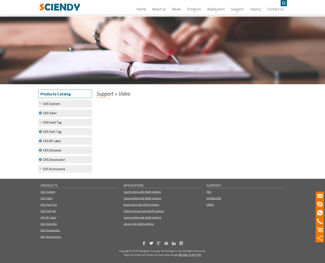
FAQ (208, 192)
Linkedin (173, 243)
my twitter (151, 243)
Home (141, 9)
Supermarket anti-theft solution (142, 198)
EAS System (51, 103)
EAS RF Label (52, 141)
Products (194, 9)
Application (216, 9)
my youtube (166, 243)
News (176, 9)
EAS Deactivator (54, 159)
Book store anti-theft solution (141, 205)
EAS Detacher (52, 150)
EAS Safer (50, 113)
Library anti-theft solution (139, 224)
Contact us (275, 9)
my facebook (144, 243)
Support (237, 9)
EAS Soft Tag (52, 131)
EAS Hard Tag (52, 122)
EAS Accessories (54, 169)
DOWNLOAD (213, 198)
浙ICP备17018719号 (189, 255)
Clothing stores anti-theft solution (144, 211)
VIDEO (210, 205)
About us (159, 9)
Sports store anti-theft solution (142, 192)
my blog (158, 243)
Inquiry (255, 9)
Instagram (181, 243)
